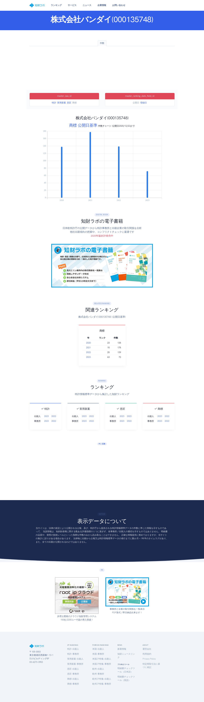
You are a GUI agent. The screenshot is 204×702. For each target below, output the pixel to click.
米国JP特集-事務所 (101, 664)
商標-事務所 (73, 684)
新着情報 (121, 649)
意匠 (69, 102)
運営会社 (147, 649)
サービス (72, 5)
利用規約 (147, 654)
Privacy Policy (149, 659)
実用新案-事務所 (75, 664)
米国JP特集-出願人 (101, 659)
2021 (93, 347)
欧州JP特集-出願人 (101, 679)
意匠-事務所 (73, 674)
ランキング (56, 5)
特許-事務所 (73, 654)
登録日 (143, 102)
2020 (93, 342)
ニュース (87, 5)
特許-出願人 (73, 649)
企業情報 (101, 5)
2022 (93, 352)
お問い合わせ (118, 5)
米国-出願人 (98, 649)
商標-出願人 (73, 679)
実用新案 (61, 102)
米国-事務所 (98, 654)
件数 (102, 43)
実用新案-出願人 (75, 659)
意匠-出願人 (73, 669)
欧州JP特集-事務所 (101, 684)
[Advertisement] (102, 68)
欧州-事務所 (98, 674)
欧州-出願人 (98, 669)
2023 (93, 357)
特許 (54, 102)
